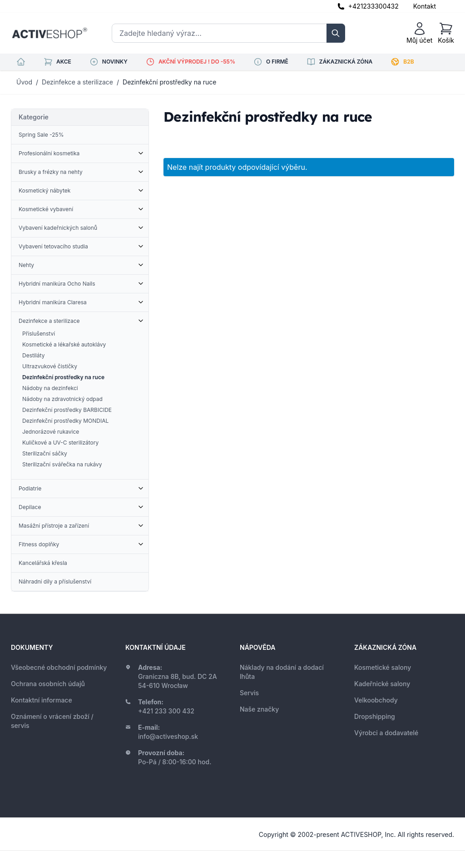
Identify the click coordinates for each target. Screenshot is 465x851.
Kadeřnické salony (382, 684)
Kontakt (424, 6)
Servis (249, 693)
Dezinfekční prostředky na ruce (169, 82)
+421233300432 (373, 6)
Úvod (24, 82)
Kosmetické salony (382, 667)
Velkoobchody (376, 700)
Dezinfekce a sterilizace (77, 82)
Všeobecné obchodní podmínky (59, 667)
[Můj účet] (419, 33)
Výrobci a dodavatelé (386, 733)
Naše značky (259, 709)
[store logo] (49, 33)
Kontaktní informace (41, 700)
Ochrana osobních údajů (48, 684)
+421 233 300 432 (166, 711)
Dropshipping (374, 716)
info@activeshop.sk (168, 736)
